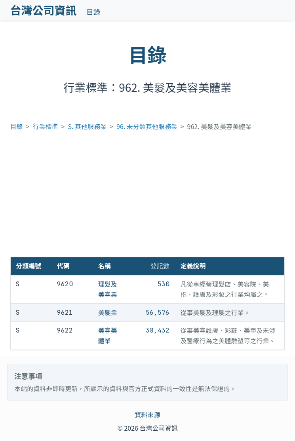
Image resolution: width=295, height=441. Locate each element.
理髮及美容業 (107, 289)
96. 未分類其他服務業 (146, 126)
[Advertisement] (147, 197)
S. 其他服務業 (87, 126)
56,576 (157, 312)
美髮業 (107, 312)
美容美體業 (107, 335)
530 (163, 284)
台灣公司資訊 (43, 10)
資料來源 (147, 414)
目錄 (93, 12)
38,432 (157, 330)
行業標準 (45, 126)
